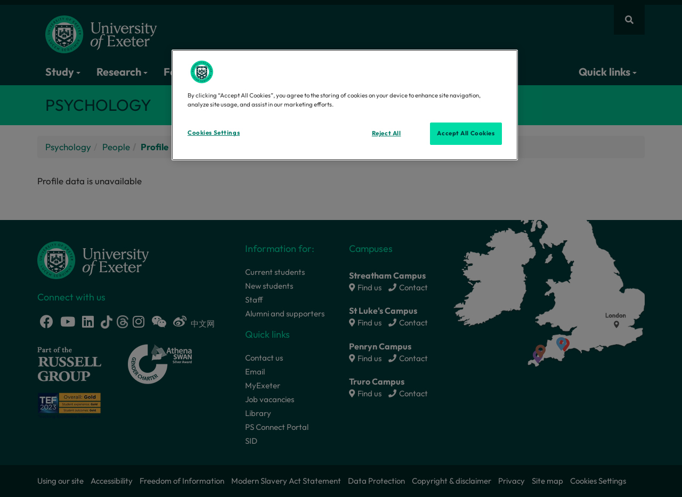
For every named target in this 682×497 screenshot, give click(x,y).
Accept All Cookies (465, 133)
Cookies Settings (214, 132)
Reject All (386, 133)
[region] (345, 105)
